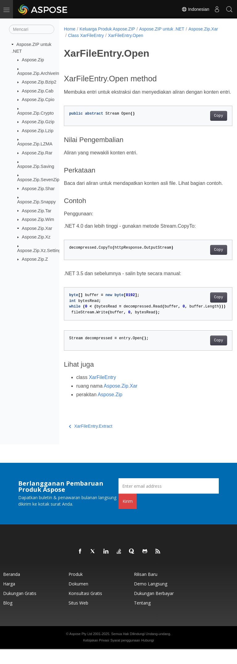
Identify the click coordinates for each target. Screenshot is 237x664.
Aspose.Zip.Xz (36, 236)
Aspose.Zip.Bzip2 (39, 81)
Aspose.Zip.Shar (38, 188)
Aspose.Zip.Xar (37, 228)
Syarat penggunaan (125, 655)
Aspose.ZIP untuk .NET (161, 28)
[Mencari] (31, 29)
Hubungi (147, 655)
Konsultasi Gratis (85, 608)
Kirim (128, 516)
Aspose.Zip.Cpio (38, 99)
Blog (7, 618)
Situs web (78, 618)
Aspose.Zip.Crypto (35, 113)
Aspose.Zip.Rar (37, 152)
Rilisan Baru (145, 589)
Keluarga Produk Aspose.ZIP (107, 28)
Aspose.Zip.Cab (37, 90)
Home (69, 28)
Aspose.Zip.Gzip (38, 121)
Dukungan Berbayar (154, 608)
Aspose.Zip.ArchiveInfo (40, 73)
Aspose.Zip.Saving (35, 166)
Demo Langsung (150, 598)
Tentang (142, 618)
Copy (206, 123)
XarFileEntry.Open (159, 35)
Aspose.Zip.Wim (38, 219)
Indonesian (195, 9)
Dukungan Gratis (19, 608)
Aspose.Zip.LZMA (34, 143)
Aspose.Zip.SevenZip (38, 179)
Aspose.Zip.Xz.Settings (40, 250)
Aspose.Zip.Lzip (37, 130)
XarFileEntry (102, 392)
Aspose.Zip (33, 59)
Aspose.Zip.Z (35, 259)
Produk (76, 589)
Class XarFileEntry (120, 35)
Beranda (11, 589)
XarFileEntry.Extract (90, 440)
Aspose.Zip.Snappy (36, 201)
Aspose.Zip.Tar (37, 210)
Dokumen (78, 598)
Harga (9, 598)
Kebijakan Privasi (96, 655)
